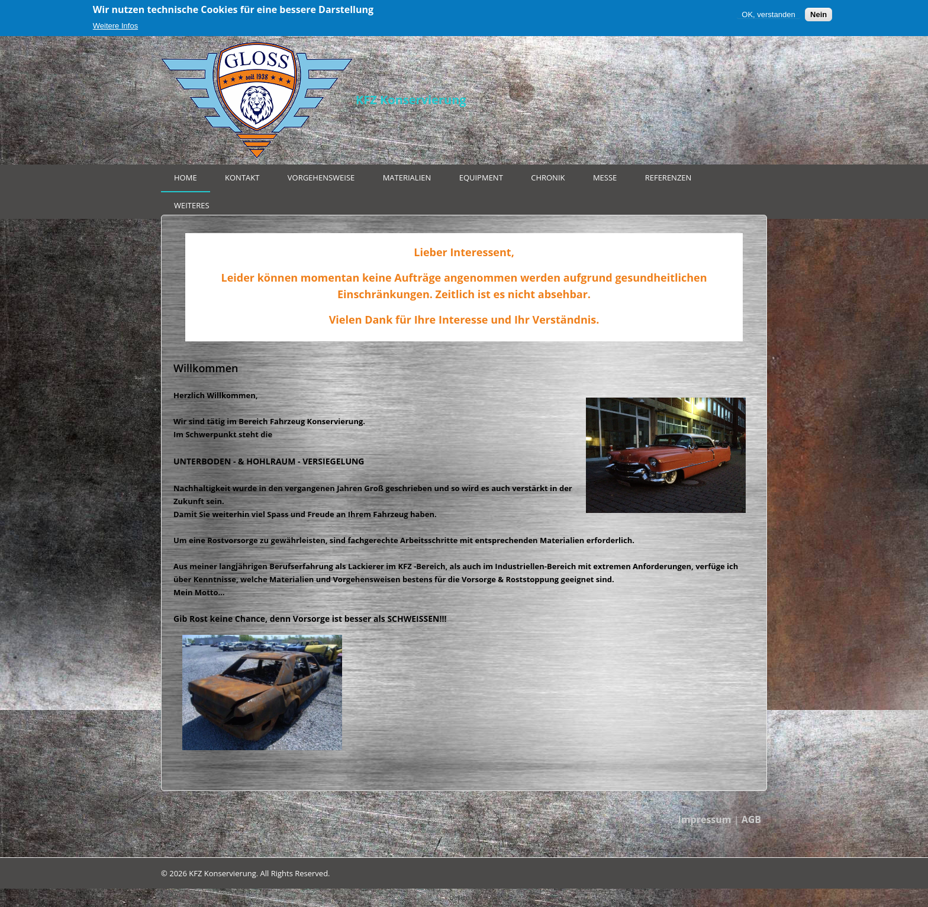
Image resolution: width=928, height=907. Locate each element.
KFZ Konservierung (411, 100)
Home (185, 177)
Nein (818, 14)
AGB (751, 819)
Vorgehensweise (321, 177)
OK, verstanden (768, 14)
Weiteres (192, 205)
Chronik (548, 177)
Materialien (407, 177)
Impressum (705, 819)
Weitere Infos (115, 26)
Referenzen (668, 177)
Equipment (481, 177)
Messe (605, 177)
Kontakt (242, 177)
